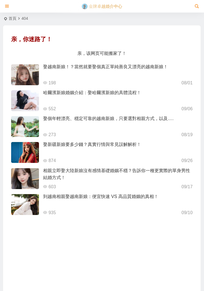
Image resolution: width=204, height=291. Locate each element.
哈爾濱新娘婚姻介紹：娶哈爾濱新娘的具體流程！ (92, 92)
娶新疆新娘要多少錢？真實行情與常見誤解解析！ (92, 144)
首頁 (12, 18)
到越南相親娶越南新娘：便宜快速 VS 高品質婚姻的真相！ (100, 196)
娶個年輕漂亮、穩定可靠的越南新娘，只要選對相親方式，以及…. (108, 118)
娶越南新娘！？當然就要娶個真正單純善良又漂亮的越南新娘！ (105, 66)
